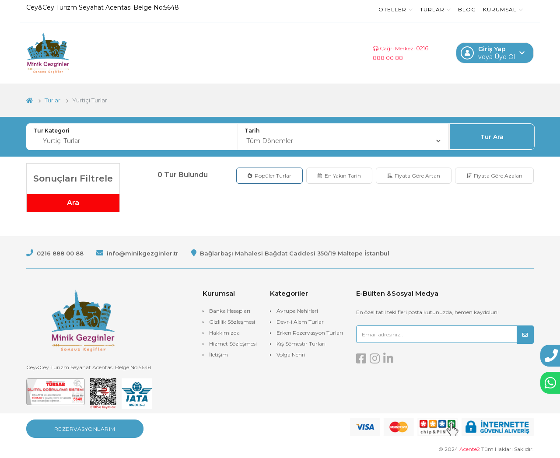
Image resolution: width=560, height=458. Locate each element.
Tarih (252, 130)
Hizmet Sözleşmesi (233, 343)
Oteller (395, 9)
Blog (467, 9)
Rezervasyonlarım (85, 429)
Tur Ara (492, 137)
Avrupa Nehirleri (297, 311)
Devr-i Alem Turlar (300, 321)
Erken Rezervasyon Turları (309, 332)
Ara (73, 203)
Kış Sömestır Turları (301, 343)
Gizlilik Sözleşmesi (232, 321)
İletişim (218, 354)
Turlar (435, 9)
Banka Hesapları (229, 311)
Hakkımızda (224, 332)
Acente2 (469, 449)
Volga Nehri (290, 354)
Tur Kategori (51, 130)
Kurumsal (503, 9)
